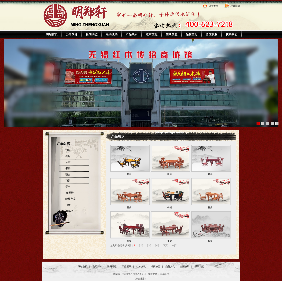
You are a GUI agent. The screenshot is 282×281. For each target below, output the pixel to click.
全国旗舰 (211, 34)
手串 (67, 186)
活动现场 (112, 34)
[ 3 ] (149, 245)
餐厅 (67, 156)
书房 (67, 168)
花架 (67, 180)
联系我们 (235, 6)
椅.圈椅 (69, 192)
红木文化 (151, 34)
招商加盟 (171, 34)
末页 (174, 245)
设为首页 (213, 6)
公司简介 (72, 34)
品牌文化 (191, 34)
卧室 (67, 162)
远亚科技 (164, 274)
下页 (165, 245)
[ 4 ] (157, 245)
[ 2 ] (141, 245)
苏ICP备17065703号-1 (134, 274)
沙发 (67, 150)
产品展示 (131, 34)
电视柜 (69, 210)
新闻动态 (92, 34)
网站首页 (52, 34)
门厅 (67, 204)
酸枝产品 (70, 198)
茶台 (67, 174)
